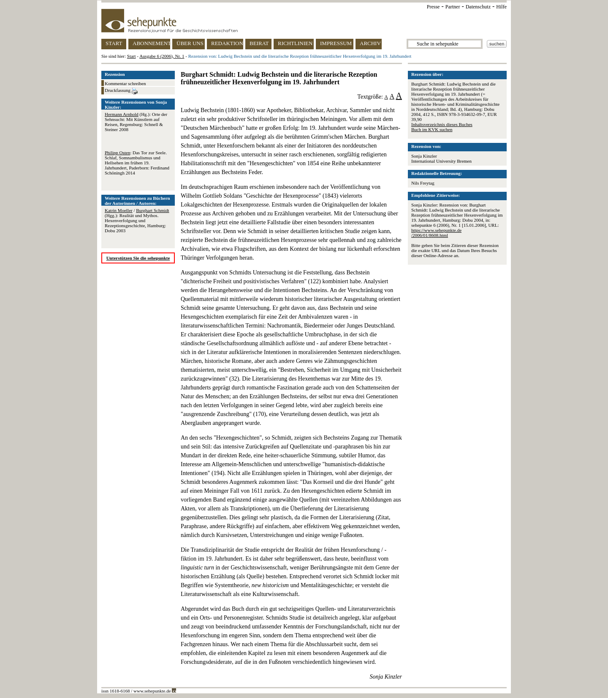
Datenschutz (478, 7)
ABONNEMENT (151, 43)
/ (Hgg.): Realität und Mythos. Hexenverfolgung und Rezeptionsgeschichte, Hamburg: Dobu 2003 (137, 220)
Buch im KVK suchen (431, 129)
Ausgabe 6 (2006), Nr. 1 (161, 56)
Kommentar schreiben (125, 83)
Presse (433, 7)
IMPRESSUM (336, 43)
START (114, 43)
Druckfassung (121, 91)
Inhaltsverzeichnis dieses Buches (441, 124)
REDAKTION (227, 43)
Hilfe (501, 7)
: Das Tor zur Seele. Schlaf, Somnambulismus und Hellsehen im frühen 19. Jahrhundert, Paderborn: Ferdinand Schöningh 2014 (137, 162)
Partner (452, 7)
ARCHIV (370, 43)
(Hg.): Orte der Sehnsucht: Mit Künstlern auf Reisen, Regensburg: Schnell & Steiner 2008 (136, 122)
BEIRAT (259, 43)
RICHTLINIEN (295, 43)
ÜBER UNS (190, 43)
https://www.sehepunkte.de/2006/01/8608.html (436, 233)
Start (131, 56)
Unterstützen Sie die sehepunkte (138, 257)
